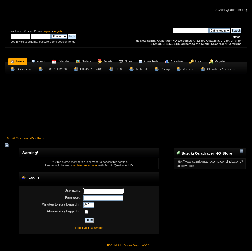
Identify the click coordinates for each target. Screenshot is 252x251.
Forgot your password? (89, 227)
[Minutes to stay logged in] (88, 205)
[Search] (191, 30)
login (47, 31)
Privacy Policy (131, 245)
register (59, 31)
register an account (85, 165)
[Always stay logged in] (86, 212)
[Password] (103, 198)
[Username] (103, 191)
